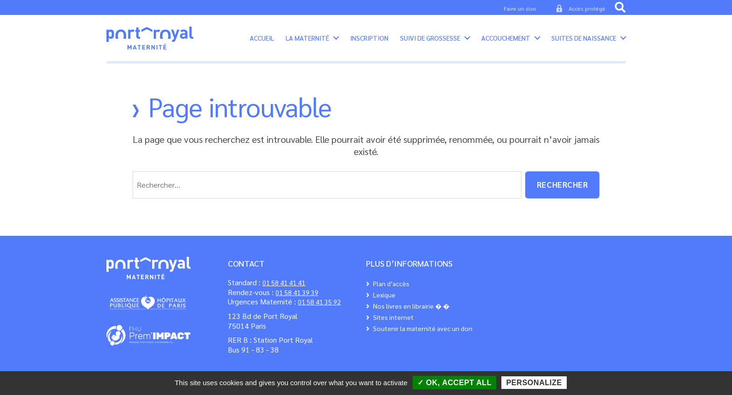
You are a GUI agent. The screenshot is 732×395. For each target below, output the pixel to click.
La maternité (307, 41)
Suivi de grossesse (430, 41)
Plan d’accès (391, 290)
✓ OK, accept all (454, 383)
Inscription (369, 41)
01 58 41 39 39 (296, 299)
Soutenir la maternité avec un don (422, 335)
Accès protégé (587, 8)
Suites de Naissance (583, 41)
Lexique (384, 301)
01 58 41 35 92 (319, 308)
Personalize (534, 383)
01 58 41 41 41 (283, 289)
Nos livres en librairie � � (411, 312)
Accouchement (505, 41)
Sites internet (393, 323)
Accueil (262, 41)
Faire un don (520, 8)
